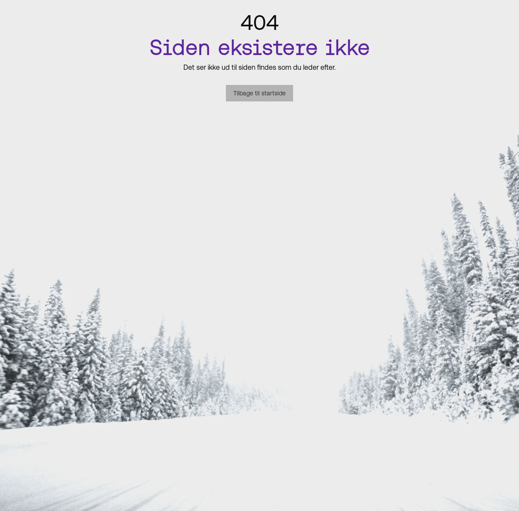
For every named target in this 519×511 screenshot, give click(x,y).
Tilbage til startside (259, 93)
